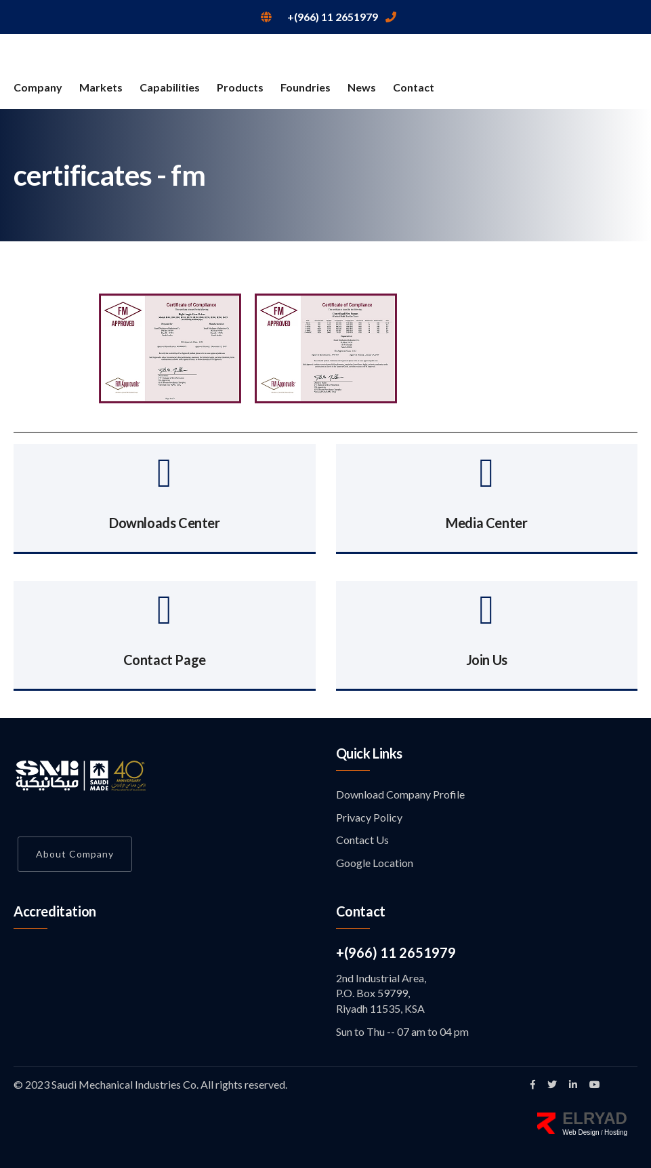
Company (38, 87)
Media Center (486, 523)
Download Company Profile (400, 794)
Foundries (305, 87)
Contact (413, 87)
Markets (101, 87)
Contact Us (362, 839)
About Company (75, 854)
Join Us (486, 659)
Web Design (580, 1132)
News (362, 87)
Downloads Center (164, 523)
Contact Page (164, 659)
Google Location (374, 862)
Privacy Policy (369, 817)
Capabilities (170, 87)
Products (240, 87)
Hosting (615, 1132)
